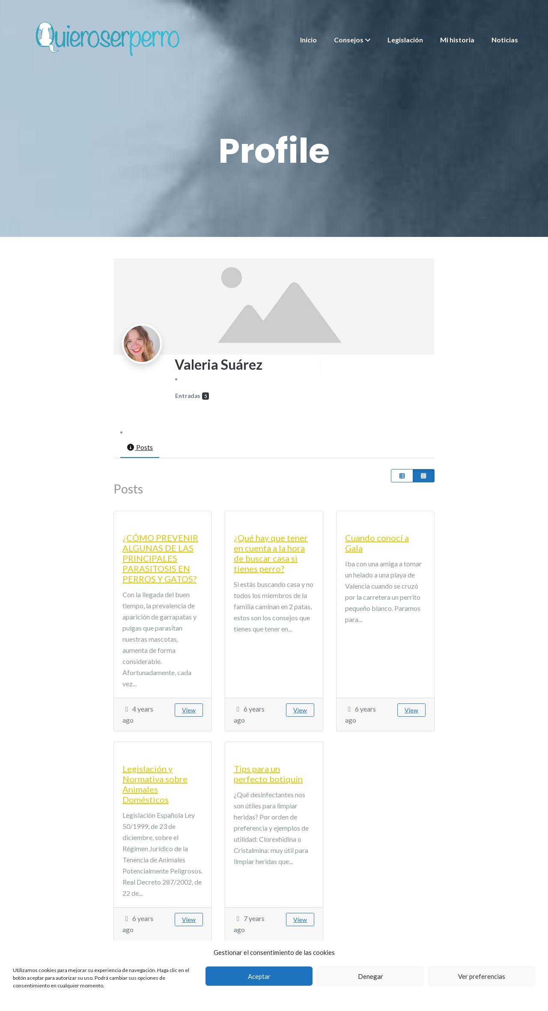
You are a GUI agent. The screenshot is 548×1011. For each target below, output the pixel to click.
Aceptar (259, 976)
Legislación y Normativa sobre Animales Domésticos (155, 784)
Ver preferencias (481, 976)
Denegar (370, 976)
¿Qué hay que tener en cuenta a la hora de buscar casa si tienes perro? (271, 553)
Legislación (405, 40)
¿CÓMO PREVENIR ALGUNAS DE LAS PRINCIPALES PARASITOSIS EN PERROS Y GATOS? (160, 558)
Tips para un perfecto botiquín (268, 773)
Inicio (308, 40)
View (189, 710)
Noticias (504, 40)
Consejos (348, 40)
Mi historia (457, 40)
